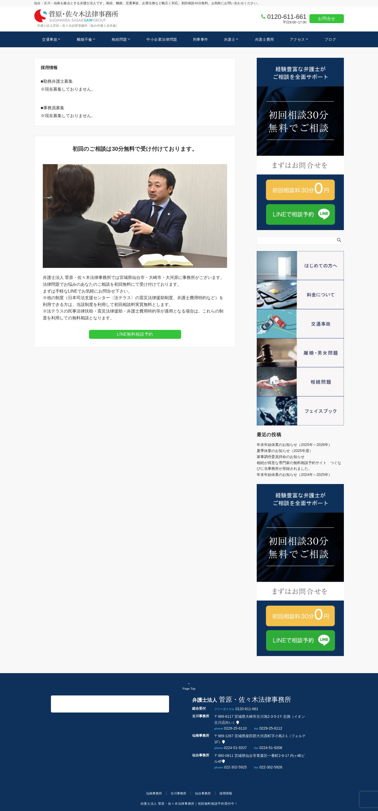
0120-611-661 (286, 16)
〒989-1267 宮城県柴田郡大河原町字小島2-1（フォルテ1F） (260, 739)
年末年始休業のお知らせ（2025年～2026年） (294, 445)
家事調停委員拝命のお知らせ (280, 457)
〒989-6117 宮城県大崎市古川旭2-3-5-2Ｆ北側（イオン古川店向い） (259, 719)
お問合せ (326, 18)
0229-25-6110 (235, 728)
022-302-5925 (235, 767)
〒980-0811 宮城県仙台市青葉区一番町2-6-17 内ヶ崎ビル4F (259, 758)
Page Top (189, 686)
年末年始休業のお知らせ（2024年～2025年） (294, 474)
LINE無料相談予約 (135, 334)
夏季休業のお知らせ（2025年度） (285, 451)
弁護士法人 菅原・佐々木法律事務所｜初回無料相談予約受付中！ (189, 803)
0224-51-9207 (235, 748)
